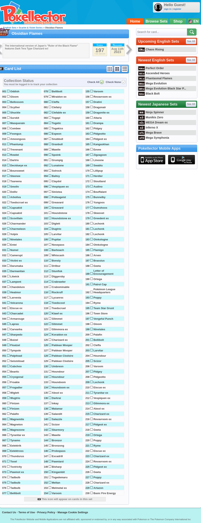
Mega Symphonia (153, 137)
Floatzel (15, 345)
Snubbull (57, 139)
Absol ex (57, 392)
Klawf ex (57, 313)
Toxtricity (16, 466)
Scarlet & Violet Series (31, 27)
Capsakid (16, 207)
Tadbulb (15, 477)
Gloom (14, 96)
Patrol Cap (100, 284)
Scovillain (16, 218)
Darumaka (16, 265)
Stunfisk (57, 271)
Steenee (15, 176)
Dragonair (99, 107)
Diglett (56, 223)
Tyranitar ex (17, 435)
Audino (98, 186)
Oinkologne (100, 239)
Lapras (14, 324)
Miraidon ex (59, 96)
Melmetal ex (59, 487)
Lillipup (98, 170)
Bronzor (57, 440)
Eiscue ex (16, 308)
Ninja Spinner (151, 112)
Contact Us (9, 512)
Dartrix (14, 160)
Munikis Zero (150, 117)
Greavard (57, 202)
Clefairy (57, 107)
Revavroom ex (102, 96)
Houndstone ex (61, 218)
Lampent (15, 281)
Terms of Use (26, 512)
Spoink (56, 154)
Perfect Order (151, 68)
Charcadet (16, 313)
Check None (113, 82)
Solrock (57, 170)
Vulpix (14, 234)
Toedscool (58, 302)
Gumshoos (100, 207)
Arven (97, 255)
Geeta (97, 265)
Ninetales (16, 239)
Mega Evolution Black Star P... (162, 88)
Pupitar (56, 239)
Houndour (58, 371)
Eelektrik (15, 445)
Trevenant (16, 149)
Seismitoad (17, 361)
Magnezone (17, 429)
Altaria (97, 117)
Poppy (97, 297)
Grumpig (57, 160)
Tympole (15, 350)
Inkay (55, 403)
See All (191, 41)
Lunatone (58, 165)
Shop (178, 21)
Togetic (56, 123)
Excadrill (57, 456)
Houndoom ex (60, 387)
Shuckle (15, 112)
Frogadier (16, 387)
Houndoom (59, 382)
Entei (13, 244)
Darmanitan (17, 271)
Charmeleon (17, 228)
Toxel (13, 461)
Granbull (57, 144)
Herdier (98, 176)
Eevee (97, 149)
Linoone (98, 160)
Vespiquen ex (60, 186)
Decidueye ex (18, 165)
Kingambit (58, 472)
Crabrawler (59, 281)
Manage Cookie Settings (73, 512)
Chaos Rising (151, 49)
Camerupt (16, 255)
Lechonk (98, 223)
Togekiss (57, 128)
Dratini (97, 102)
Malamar (57, 408)
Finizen (14, 403)
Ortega (97, 279)
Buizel (14, 339)
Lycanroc (57, 297)
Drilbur (56, 265)
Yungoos (99, 202)
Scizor (56, 424)
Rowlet (14, 154)
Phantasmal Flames (155, 78)
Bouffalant (99, 191)
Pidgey (97, 128)
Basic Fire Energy (104, 493)
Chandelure (17, 287)
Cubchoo (16, 366)
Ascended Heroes (154, 73)
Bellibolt (15, 493)
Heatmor (15, 292)
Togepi (56, 117)
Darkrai (56, 398)
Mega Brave (150, 132)
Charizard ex (60, 339)
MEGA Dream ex (153, 122)
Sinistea (57, 191)
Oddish (14, 91)
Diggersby (58, 276)
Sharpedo (16, 334)
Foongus (15, 133)
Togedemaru (59, 477)
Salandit (57, 413)
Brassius (99, 260)
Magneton (16, 424)
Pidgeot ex (100, 139)
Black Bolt (149, 93)
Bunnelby (99, 197)
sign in (167, 9)
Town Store (100, 313)
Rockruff (57, 292)
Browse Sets (157, 21)
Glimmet (57, 318)
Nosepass (58, 244)
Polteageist (59, 197)
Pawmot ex (17, 472)
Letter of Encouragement (103, 272)
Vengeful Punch (103, 318)
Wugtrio (15, 398)
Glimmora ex (60, 329)
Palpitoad (16, 355)
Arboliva (15, 197)
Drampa (98, 123)
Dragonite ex (101, 112)
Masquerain (17, 123)
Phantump (16, 144)
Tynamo (15, 440)
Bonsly (56, 260)
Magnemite (17, 419)
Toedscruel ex (19, 202)
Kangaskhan (101, 144)
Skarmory (58, 429)
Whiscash (58, 255)
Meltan (56, 482)
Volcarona (16, 302)
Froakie (14, 382)
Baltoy (56, 176)
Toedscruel (59, 308)
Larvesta (15, 297)
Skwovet (98, 213)
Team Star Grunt (103, 308)
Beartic (14, 371)
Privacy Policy (46, 512)
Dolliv (13, 191)
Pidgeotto (99, 133)
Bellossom (17, 102)
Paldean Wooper (62, 345)
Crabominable (60, 287)
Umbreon (57, 366)
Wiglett (14, 392)
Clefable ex (59, 112)
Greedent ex (101, 218)
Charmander (18, 223)
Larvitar (57, 234)
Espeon (56, 133)
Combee (15, 128)
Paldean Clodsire (62, 355)
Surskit (14, 117)
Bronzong (58, 445)
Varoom (57, 493)
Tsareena (16, 181)
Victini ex (16, 260)
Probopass (58, 450)
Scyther (15, 107)
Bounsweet (17, 170)
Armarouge (17, 318)
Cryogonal (16, 376)
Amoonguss (17, 139)
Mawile (56, 149)
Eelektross (17, 450)
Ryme (96, 302)
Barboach (58, 250)
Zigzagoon (100, 154)
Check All (93, 82)
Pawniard (58, 461)
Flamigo (98, 250)
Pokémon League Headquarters (104, 291)
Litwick (14, 276)
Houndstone (59, 213)
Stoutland (99, 181)
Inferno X (148, 127)
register (177, 9)
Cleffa (55, 102)
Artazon (98, 487)
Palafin (14, 413)
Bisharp (57, 466)
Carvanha (16, 329)
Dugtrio (56, 228)
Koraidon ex (59, 334)
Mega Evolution (152, 83)
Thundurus (17, 456)
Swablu (98, 165)
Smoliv (14, 186)
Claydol (56, 181)
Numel (14, 250)
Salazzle (57, 419)
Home (135, 21)
